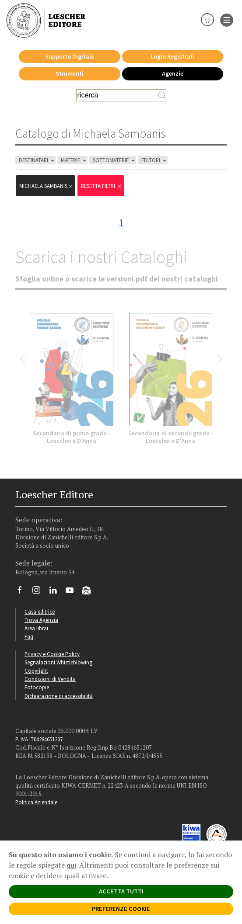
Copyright (36, 670)
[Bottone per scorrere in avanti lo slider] (219, 358)
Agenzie (172, 73)
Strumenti (70, 73)
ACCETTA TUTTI (121, 891)
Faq (29, 636)
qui (71, 865)
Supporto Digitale (69, 56)
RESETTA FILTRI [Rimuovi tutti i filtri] (102, 186)
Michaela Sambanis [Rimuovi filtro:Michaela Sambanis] (46, 186)
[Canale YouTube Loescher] (73, 592)
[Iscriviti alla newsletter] (89, 591)
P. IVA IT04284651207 (39, 739)
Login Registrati (173, 56)
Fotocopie (37, 687)
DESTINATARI (37, 160)
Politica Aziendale (36, 802)
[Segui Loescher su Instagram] (39, 592)
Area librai (36, 628)
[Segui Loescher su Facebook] (23, 592)
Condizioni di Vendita (50, 678)
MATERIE (74, 160)
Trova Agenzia (41, 619)
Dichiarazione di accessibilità (59, 695)
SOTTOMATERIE (114, 160)
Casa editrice (40, 611)
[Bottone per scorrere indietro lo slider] (22, 358)
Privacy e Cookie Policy (52, 653)
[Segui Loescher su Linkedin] (56, 592)
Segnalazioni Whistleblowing (58, 662)
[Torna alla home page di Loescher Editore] (46, 20)
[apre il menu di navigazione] (226, 19)
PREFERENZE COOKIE (121, 909)
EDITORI (154, 160)
